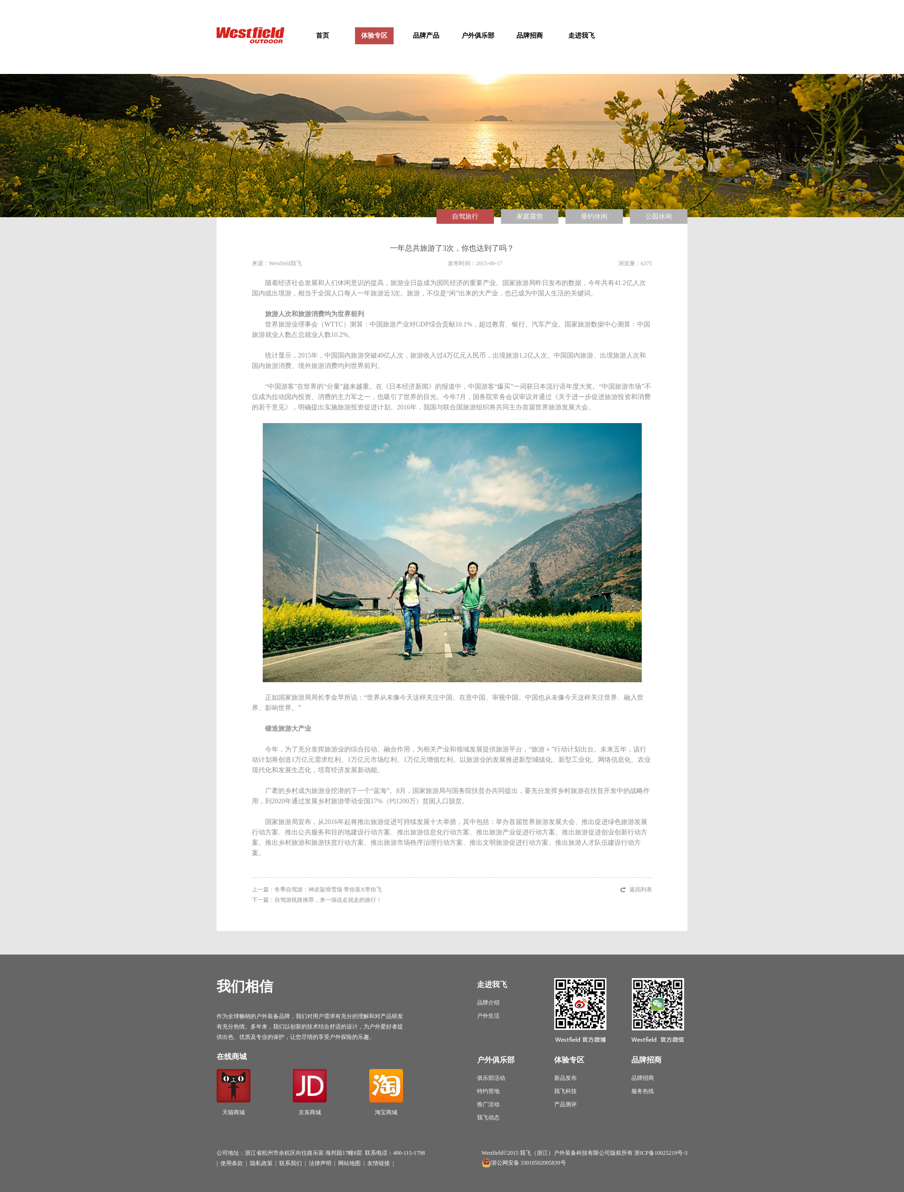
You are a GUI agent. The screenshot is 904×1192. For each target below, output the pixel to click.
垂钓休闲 (594, 216)
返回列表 (641, 889)
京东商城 (310, 1092)
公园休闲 (659, 216)
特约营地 (488, 1091)
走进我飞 (581, 35)
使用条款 (231, 1163)
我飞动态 (488, 1117)
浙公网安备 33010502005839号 (528, 1162)
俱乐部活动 (491, 1078)
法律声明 (320, 1163)
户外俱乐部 (477, 35)
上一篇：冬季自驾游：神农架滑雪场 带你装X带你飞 (317, 889)
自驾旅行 (465, 216)
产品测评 (565, 1104)
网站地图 (349, 1163)
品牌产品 (426, 35)
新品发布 (565, 1078)
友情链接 (378, 1163)
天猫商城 (233, 1092)
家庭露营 (530, 216)
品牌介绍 (488, 1002)
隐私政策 (261, 1163)
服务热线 (642, 1091)
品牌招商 (530, 35)
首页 (322, 35)
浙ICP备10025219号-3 (660, 1153)
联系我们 (290, 1163)
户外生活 (488, 1015)
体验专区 (374, 35)
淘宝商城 (386, 1092)
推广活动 (488, 1104)
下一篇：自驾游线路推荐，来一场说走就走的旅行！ (317, 900)
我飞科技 (565, 1091)
